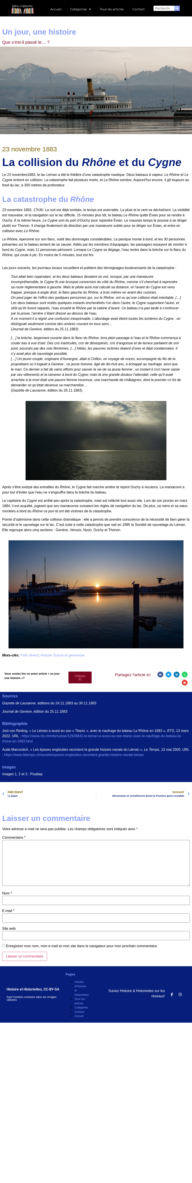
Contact (139, 9)
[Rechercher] (177, 8)
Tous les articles (112, 9)
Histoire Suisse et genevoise (62, 655)
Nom (7, 893)
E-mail (8, 911)
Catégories (80, 9)
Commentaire (14, 837)
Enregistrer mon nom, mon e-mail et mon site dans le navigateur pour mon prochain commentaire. (82, 946)
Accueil (55, 9)
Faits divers (29, 655)
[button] (160, 674)
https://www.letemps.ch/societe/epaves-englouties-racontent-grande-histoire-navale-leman (74, 755)
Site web (9, 928)
